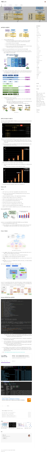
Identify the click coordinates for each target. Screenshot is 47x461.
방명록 (21, 5)
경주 (37, 77)
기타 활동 (37, 67)
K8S (40, 99)
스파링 (38, 64)
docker (40, 97)
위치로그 (16, 5)
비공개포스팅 (38, 73)
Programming (38, 35)
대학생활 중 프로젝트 (39, 60)
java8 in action (38, 102)
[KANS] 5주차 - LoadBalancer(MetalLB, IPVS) (8, 415)
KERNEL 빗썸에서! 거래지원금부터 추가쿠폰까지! (11, 398)
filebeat (37, 97)
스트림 (40, 100)
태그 (5, 5)
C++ (37, 42)
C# (37, 43)
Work (3, 410)
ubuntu (37, 100)
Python (38, 41)
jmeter (42, 95)
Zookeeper (38, 47)
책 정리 (38, 31)
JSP (37, 38)
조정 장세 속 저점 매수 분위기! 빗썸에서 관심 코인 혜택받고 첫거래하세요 (13, 400)
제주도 (38, 76)
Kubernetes (38, 96)
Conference (38, 33)
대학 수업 (38, 59)
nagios (44, 102)
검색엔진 (38, 48)
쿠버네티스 (37, 94)
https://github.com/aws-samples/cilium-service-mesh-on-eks (15, 352)
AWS (37, 44)
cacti (42, 97)
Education (38, 56)
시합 (37, 65)
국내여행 (37, 74)
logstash (37, 103)
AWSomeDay (41, 103)
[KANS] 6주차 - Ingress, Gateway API (7, 414)
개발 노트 (3, 1)
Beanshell (41, 94)
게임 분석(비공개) (39, 72)
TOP (45, 450)
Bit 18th (38, 58)
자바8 (37, 93)
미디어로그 (10, 5)
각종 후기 (38, 70)
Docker (38, 45)
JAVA (37, 36)
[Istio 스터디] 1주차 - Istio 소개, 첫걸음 (7, 413)
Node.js (38, 49)
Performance (38, 51)
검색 (43, 2)
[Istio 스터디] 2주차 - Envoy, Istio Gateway (8, 412)
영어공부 (38, 68)
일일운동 (38, 63)
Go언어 (44, 93)
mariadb (37, 106)
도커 (39, 106)
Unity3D (38, 54)
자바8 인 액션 (38, 99)
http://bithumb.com (5, 397)
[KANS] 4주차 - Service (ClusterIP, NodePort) (8, 416)
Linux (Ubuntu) (39, 50)
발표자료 (38, 32)
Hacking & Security (39, 55)
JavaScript (38, 37)
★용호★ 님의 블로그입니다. (6, 436)
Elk (40, 95)
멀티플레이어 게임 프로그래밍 (40, 101)
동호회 (38, 69)
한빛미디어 (37, 95)
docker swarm (40, 93)
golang (43, 99)
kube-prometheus (42, 96)
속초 (37, 78)
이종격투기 (37, 62)
